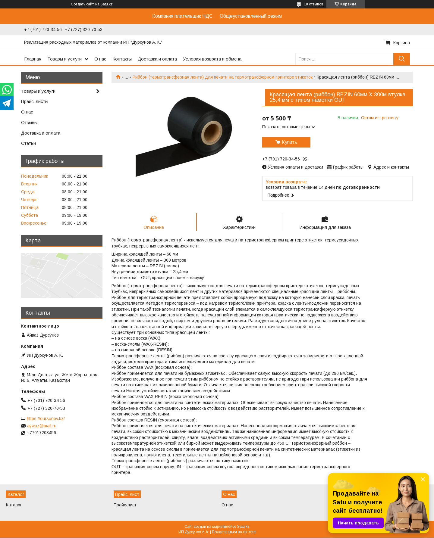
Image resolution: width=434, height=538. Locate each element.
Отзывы (29, 122)
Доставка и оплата (157, 58)
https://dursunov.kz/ (46, 418)
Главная (32, 58)
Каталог (14, 505)
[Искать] (401, 59)
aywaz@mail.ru (41, 425)
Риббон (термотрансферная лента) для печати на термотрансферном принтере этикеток (223, 77)
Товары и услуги (64, 58)
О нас (100, 58)
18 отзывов (313, 4)
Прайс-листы (34, 101)
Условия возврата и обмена (212, 58)
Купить (289, 142)
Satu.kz (243, 527)
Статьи (28, 143)
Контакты (122, 58)
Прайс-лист (125, 505)
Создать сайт (82, 4)
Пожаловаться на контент (234, 532)
